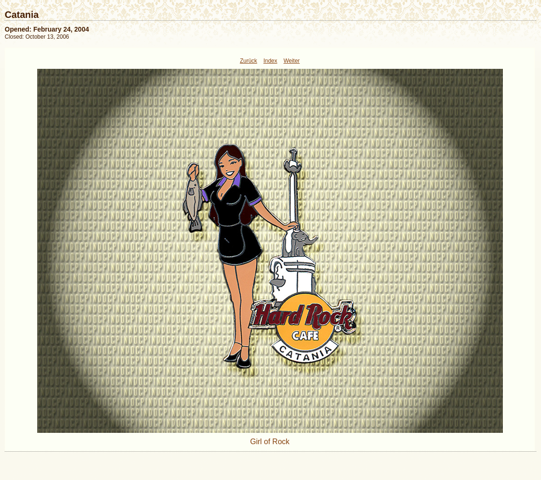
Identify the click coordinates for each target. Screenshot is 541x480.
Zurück (248, 61)
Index (270, 61)
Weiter (291, 61)
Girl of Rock (270, 442)
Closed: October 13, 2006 (37, 36)
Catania (22, 14)
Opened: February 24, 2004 (47, 29)
